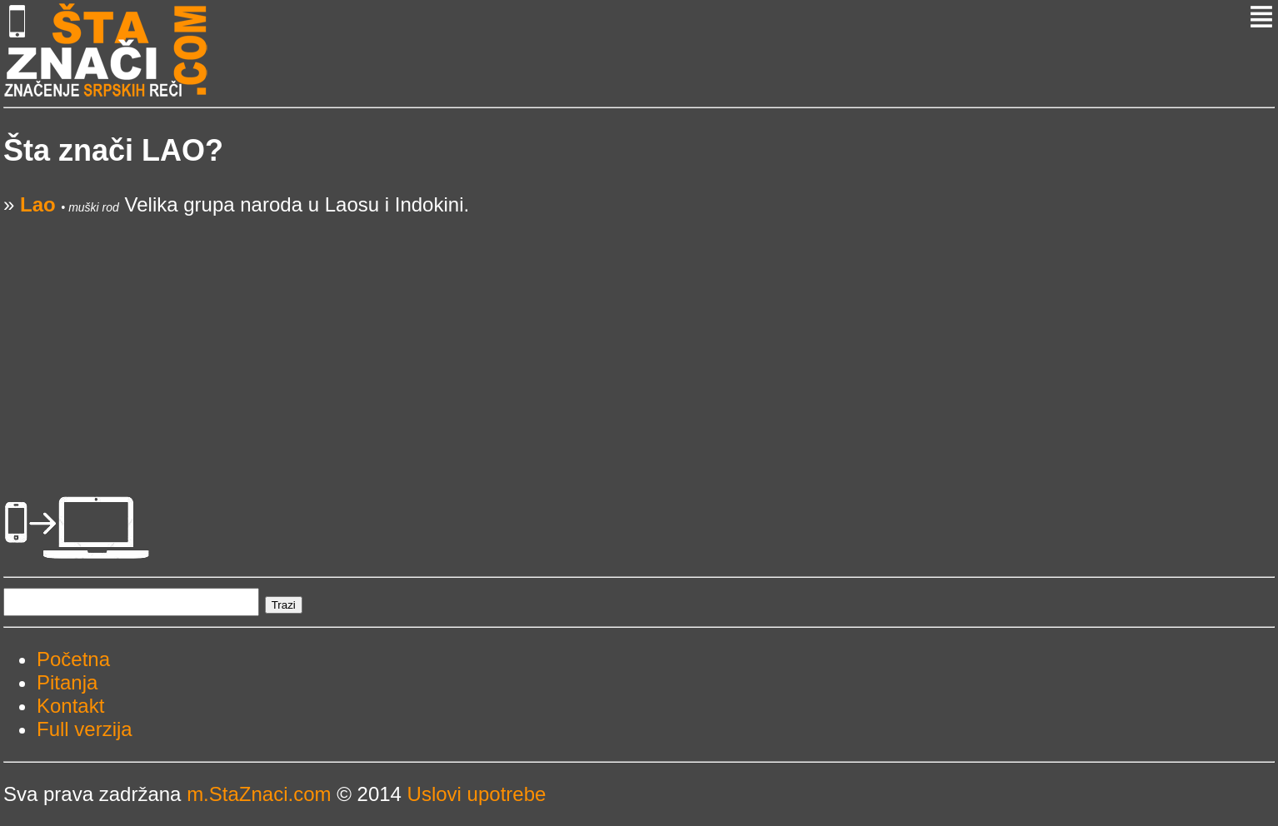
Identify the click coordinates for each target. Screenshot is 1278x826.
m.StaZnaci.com (259, 794)
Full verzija (84, 729)
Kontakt (70, 705)
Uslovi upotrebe (477, 794)
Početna (73, 659)
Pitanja (67, 682)
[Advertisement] (503, 333)
